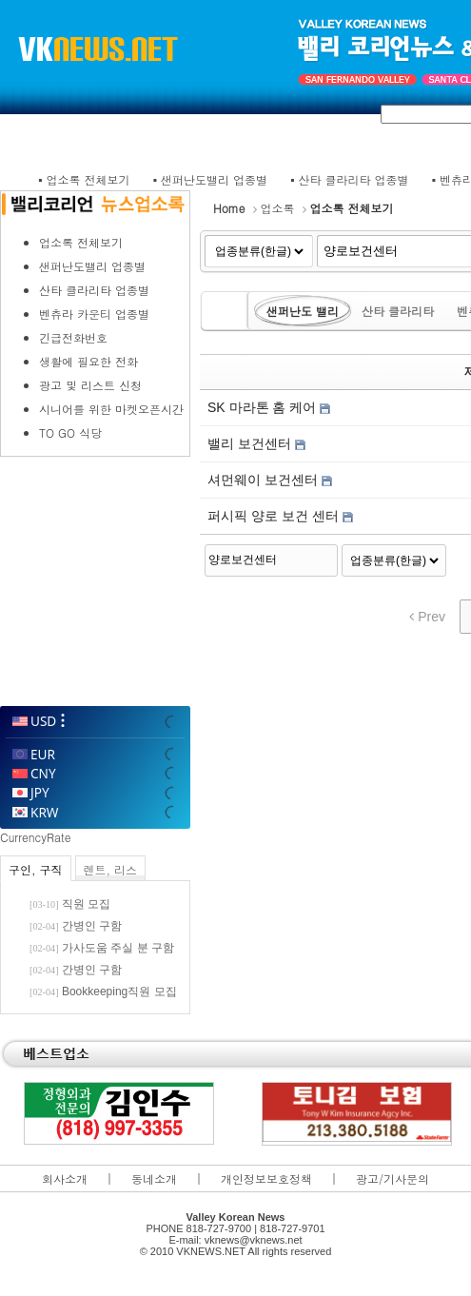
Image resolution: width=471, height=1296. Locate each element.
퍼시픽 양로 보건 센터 (275, 515)
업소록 (278, 208)
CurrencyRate (35, 837)
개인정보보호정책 (266, 1178)
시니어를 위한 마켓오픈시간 (111, 409)
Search (324, 557)
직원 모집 (86, 904)
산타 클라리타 (398, 311)
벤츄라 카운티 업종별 (94, 313)
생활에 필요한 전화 (88, 361)
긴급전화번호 (73, 337)
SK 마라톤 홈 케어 (263, 407)
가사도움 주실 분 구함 (118, 947)
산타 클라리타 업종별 (354, 179)
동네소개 (154, 1178)
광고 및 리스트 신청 (90, 385)
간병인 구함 (92, 926)
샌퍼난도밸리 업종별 (214, 179)
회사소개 (65, 1178)
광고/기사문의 (392, 1178)
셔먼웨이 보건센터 (264, 479)
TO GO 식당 (70, 432)
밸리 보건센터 (251, 443)
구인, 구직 (36, 869)
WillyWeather (94, 680)
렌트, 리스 (111, 869)
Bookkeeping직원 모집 (119, 991)
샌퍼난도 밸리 (302, 311)
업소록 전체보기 (88, 179)
